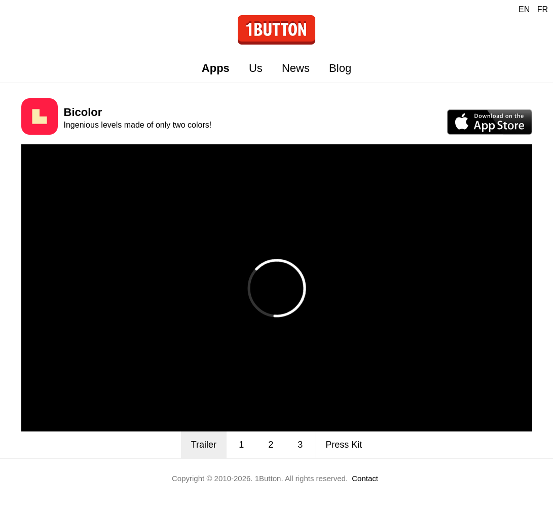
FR (542, 9)
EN (524, 9)
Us (256, 68)
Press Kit (343, 445)
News (296, 68)
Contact (365, 478)
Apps (216, 68)
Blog (340, 68)
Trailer (203, 445)
